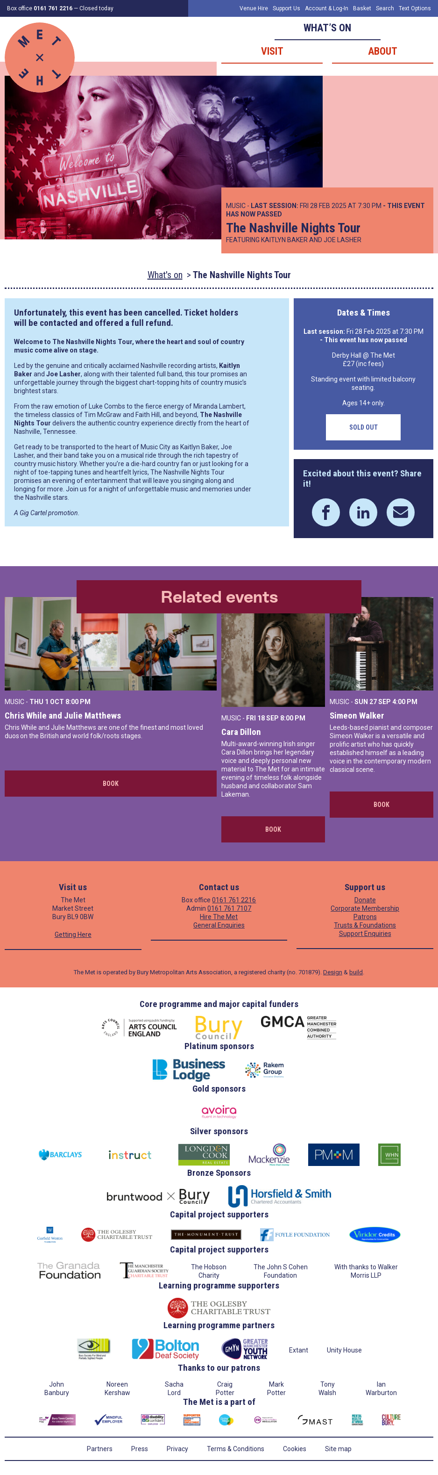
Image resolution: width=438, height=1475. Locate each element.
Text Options (415, 8)
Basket (362, 8)
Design (332, 972)
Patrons (365, 917)
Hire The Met (219, 917)
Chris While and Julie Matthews (63, 715)
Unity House (344, 1350)
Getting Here (73, 934)
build (356, 972)
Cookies (294, 1449)
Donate (365, 900)
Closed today (96, 8)
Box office (39, 8)
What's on (165, 275)
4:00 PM (404, 701)
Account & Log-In (326, 8)
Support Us (286, 8)
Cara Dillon (241, 732)
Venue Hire (254, 8)
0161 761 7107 (229, 908)
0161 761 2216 (234, 900)
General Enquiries (219, 925)
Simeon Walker (357, 715)
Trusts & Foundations (365, 925)
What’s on (327, 28)
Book (111, 783)
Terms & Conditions (235, 1449)
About (382, 51)
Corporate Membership (365, 908)
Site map (338, 1449)
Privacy (177, 1449)
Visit (272, 51)
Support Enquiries (365, 933)
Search (385, 8)
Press (139, 1449)
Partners (100, 1449)
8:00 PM (78, 701)
